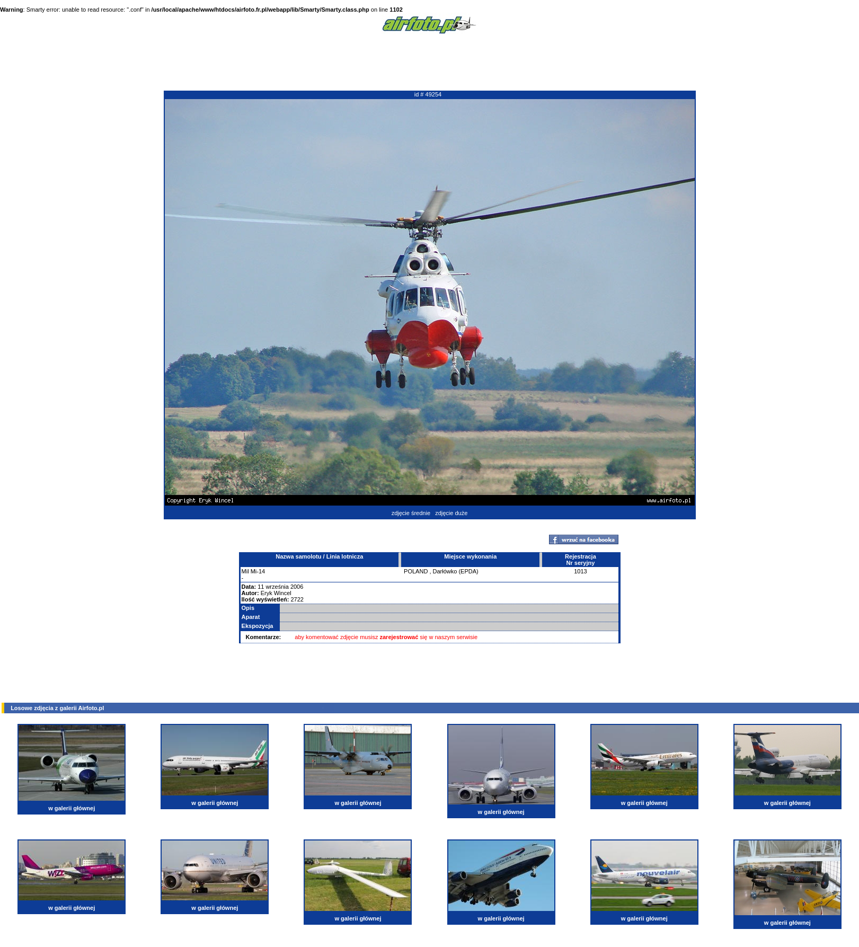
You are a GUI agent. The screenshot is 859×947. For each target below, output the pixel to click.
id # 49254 (427, 94)
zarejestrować (399, 637)
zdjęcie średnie (411, 513)
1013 (580, 571)
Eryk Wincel (276, 593)
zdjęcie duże (451, 513)
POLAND (416, 571)
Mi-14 (258, 571)
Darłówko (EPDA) (456, 571)
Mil (245, 571)
